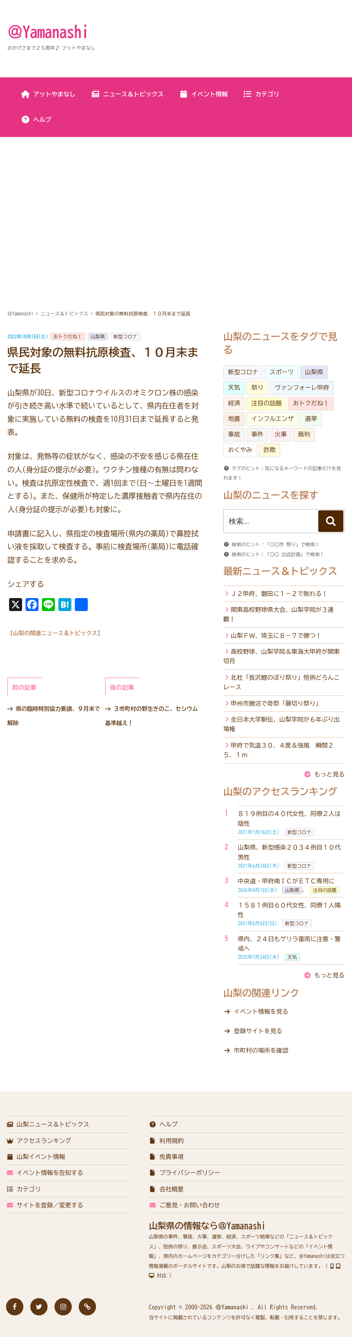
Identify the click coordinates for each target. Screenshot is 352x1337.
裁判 (304, 434)
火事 (281, 434)
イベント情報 (203, 94)
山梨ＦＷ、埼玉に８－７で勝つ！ (276, 636)
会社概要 (166, 1189)
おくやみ (240, 450)
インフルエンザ (272, 419)
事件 (257, 434)
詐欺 (269, 450)
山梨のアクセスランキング (280, 791)
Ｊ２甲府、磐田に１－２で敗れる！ (279, 594)
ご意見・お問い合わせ (184, 1205)
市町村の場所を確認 (261, 1050)
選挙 (311, 419)
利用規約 (166, 1141)
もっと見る (329, 774)
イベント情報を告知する (44, 1173)
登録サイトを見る (258, 1031)
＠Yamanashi (48, 31)
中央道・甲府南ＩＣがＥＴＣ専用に (286, 881)
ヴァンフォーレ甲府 (302, 388)
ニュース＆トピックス (127, 94)
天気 (234, 388)
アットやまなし (48, 94)
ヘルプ (36, 120)
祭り (257, 388)
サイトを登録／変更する (44, 1205)
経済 (234, 403)
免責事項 (166, 1157)
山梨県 (98, 336)
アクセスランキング (38, 1141)
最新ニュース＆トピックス (280, 571)
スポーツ (281, 372)
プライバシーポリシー (184, 1173)
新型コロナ (126, 336)
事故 (234, 434)
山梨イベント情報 (35, 1157)
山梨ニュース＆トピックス (48, 1124)
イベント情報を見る (261, 1012)
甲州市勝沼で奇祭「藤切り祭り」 (276, 703)
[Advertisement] (176, 202)
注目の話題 (266, 403)
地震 (234, 419)
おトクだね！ (68, 336)
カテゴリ (261, 94)
